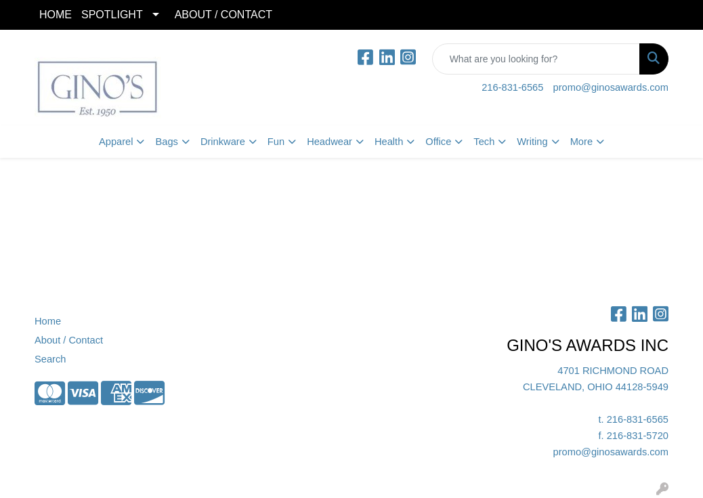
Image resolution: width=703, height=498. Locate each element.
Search (50, 359)
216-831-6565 (512, 87)
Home (48, 321)
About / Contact (69, 340)
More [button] (581, 141)
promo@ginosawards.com (610, 87)
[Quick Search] (536, 59)
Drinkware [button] (222, 141)
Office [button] (438, 141)
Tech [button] (483, 141)
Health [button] (389, 141)
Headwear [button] (329, 141)
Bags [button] (166, 141)
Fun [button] (276, 141)
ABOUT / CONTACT (223, 14)
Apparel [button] (116, 141)
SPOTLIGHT (112, 14)
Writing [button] (532, 141)
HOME (55, 14)
